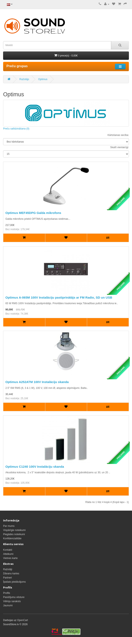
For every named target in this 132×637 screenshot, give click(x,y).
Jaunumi (7, 605)
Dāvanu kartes (11, 573)
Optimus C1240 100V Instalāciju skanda (34, 466)
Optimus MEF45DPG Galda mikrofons (33, 213)
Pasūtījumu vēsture (14, 597)
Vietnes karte (10, 558)
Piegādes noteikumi (14, 534)
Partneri (7, 577)
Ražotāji (7, 569)
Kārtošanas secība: (118, 135)
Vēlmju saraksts (12, 601)
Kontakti (7, 549)
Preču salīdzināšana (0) (16, 128)
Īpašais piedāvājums (14, 581)
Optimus (42, 79)
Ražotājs (24, 79)
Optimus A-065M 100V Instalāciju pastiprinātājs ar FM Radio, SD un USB (58, 297)
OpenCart (22, 620)
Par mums (9, 526)
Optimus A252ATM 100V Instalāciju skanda (37, 382)
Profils (6, 593)
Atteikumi (8, 554)
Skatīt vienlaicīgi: (119, 147)
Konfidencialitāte (12, 538)
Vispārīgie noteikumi (14, 530)
